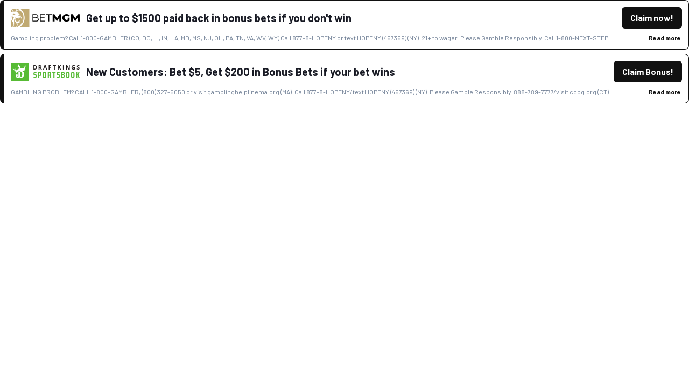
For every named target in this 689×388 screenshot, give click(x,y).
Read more (665, 37)
